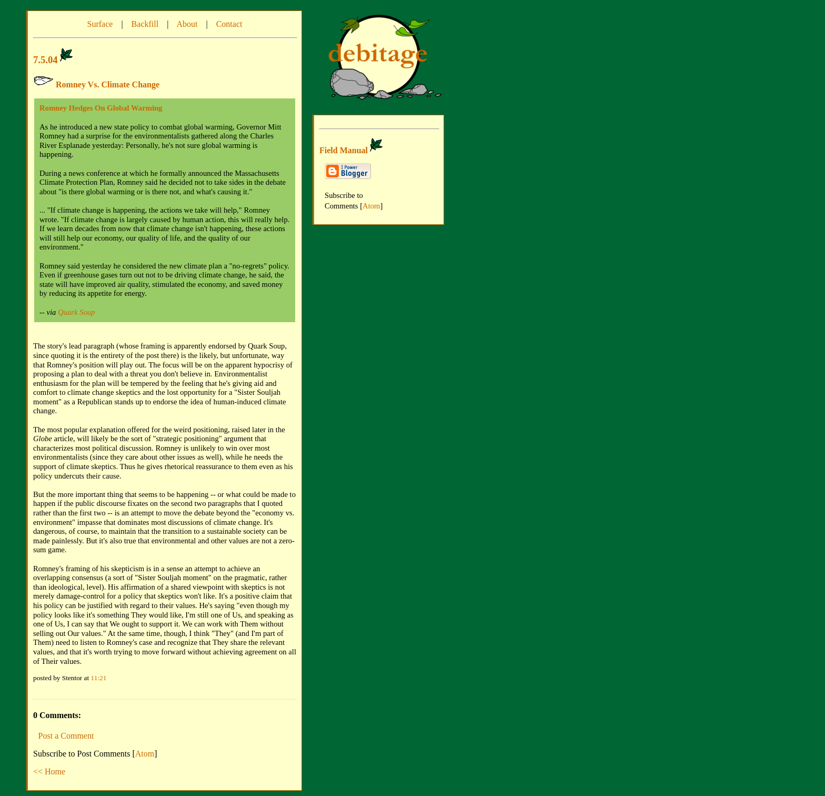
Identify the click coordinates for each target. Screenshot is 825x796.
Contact (229, 23)
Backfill (145, 23)
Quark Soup (76, 312)
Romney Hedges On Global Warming (100, 108)
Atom (144, 753)
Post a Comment (66, 735)
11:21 (99, 678)
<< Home (49, 771)
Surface (100, 23)
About (186, 23)
